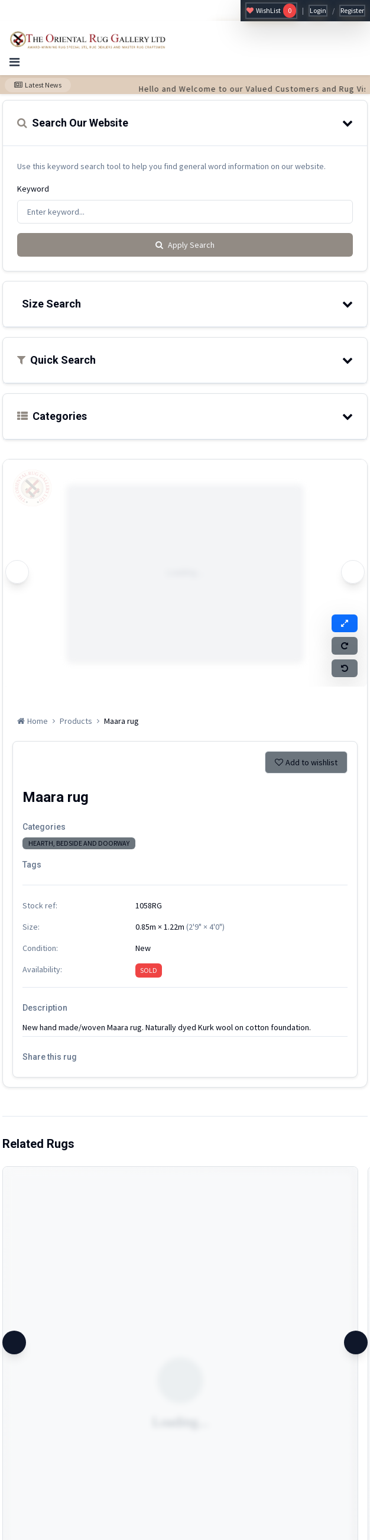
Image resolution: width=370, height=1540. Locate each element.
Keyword (33, 188)
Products (76, 721)
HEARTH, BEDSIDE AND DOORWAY (78, 843)
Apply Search (185, 245)
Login (318, 10)
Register (352, 10)
